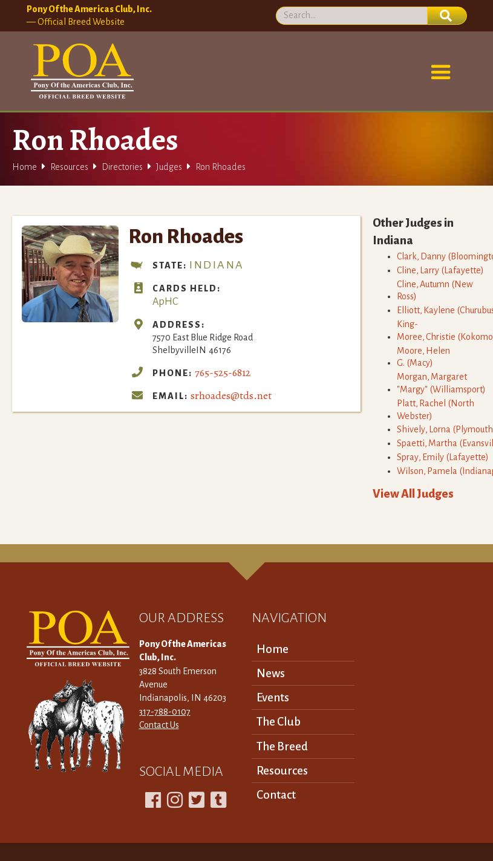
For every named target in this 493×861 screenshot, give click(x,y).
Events (272, 697)
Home (24, 167)
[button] (441, 73)
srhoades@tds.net (231, 395)
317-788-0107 (165, 711)
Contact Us (159, 725)
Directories (122, 167)
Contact (276, 794)
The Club (278, 721)
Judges (169, 167)
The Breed (282, 746)
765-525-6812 (222, 372)
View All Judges (413, 493)
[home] (80, 71)
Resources (69, 167)
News (270, 673)
